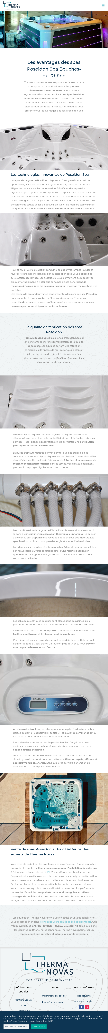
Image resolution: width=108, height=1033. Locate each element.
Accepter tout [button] (38, 1026)
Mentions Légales (23, 1000)
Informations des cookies (54, 996)
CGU (23, 1005)
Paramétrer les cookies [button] (53, 1002)
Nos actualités (84, 996)
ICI (48, 872)
